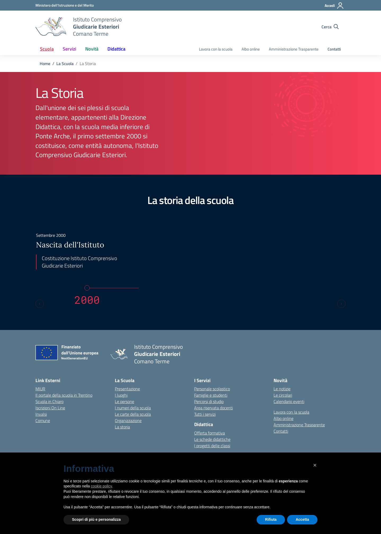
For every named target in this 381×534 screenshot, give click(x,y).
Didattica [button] (116, 48)
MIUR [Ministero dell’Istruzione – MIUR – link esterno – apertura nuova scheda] (40, 389)
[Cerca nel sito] (330, 26)
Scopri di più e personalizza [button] (96, 519)
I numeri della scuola (133, 408)
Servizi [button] (69, 48)
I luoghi (121, 395)
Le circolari (283, 395)
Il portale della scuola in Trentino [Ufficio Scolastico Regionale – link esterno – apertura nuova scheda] (63, 395)
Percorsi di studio (209, 401)
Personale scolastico (212, 389)
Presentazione (127, 389)
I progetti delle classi (212, 445)
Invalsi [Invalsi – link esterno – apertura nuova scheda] (41, 414)
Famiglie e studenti (210, 395)
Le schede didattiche (212, 439)
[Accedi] (334, 5)
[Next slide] (341, 304)
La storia (122, 427)
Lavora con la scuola (216, 49)
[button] (315, 465)
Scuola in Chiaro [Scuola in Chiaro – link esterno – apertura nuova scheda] (49, 401)
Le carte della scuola (133, 414)
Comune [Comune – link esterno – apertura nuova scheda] (42, 420)
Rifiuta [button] (271, 519)
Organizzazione (128, 420)
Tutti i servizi (205, 414)
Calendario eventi (289, 401)
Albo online (251, 49)
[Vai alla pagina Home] (45, 63)
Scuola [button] (47, 48)
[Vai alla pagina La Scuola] (65, 63)
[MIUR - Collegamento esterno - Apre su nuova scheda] (64, 5)
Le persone (124, 401)
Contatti (334, 49)
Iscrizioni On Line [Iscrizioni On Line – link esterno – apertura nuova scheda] (50, 408)
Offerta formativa (209, 433)
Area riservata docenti (213, 408)
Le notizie (282, 389)
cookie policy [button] (101, 486)
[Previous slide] (39, 304)
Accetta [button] (302, 519)
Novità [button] (91, 48)
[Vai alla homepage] (50, 26)
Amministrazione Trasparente (294, 49)
